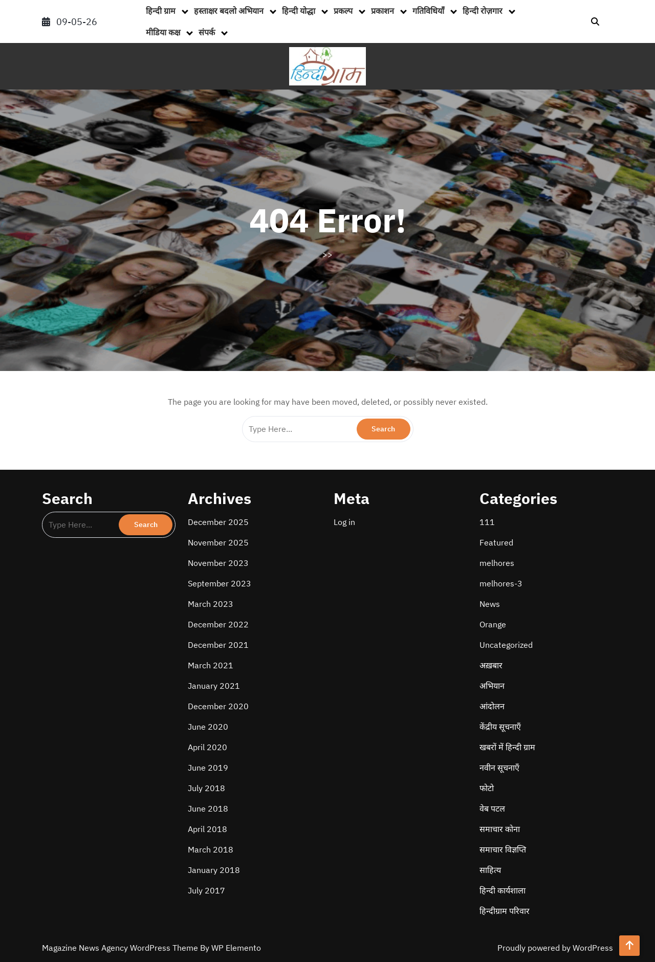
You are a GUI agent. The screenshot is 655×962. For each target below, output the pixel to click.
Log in (344, 522)
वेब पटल (492, 808)
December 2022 (218, 624)
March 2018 (210, 849)
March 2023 (210, 604)
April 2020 (207, 747)
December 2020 (218, 706)
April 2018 (207, 829)
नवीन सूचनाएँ (499, 767)
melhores (496, 563)
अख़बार (491, 665)
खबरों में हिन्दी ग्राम (507, 747)
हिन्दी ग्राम (161, 11)
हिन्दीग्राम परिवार (504, 911)
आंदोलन (492, 706)
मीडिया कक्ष (163, 32)
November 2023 (218, 563)
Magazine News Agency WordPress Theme (121, 948)
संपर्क (207, 32)
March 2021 (210, 665)
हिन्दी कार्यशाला (502, 890)
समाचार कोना (499, 829)
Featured (496, 542)
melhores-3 (500, 583)
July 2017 (206, 890)
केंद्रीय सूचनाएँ (500, 727)
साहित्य (490, 870)
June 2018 (208, 808)
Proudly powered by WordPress (555, 948)
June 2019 (208, 767)
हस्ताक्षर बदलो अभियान (229, 11)
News (489, 604)
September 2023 (219, 583)
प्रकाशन (382, 11)
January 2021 (214, 686)
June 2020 (208, 727)
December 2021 (218, 645)
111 (487, 522)
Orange (492, 624)
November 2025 (218, 542)
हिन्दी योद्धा (298, 11)
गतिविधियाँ (428, 11)
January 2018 (214, 870)
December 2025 (218, 522)
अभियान (492, 686)
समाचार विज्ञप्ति (502, 849)
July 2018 (206, 788)
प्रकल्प (343, 11)
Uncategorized (506, 645)
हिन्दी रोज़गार (483, 11)
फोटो (486, 788)
